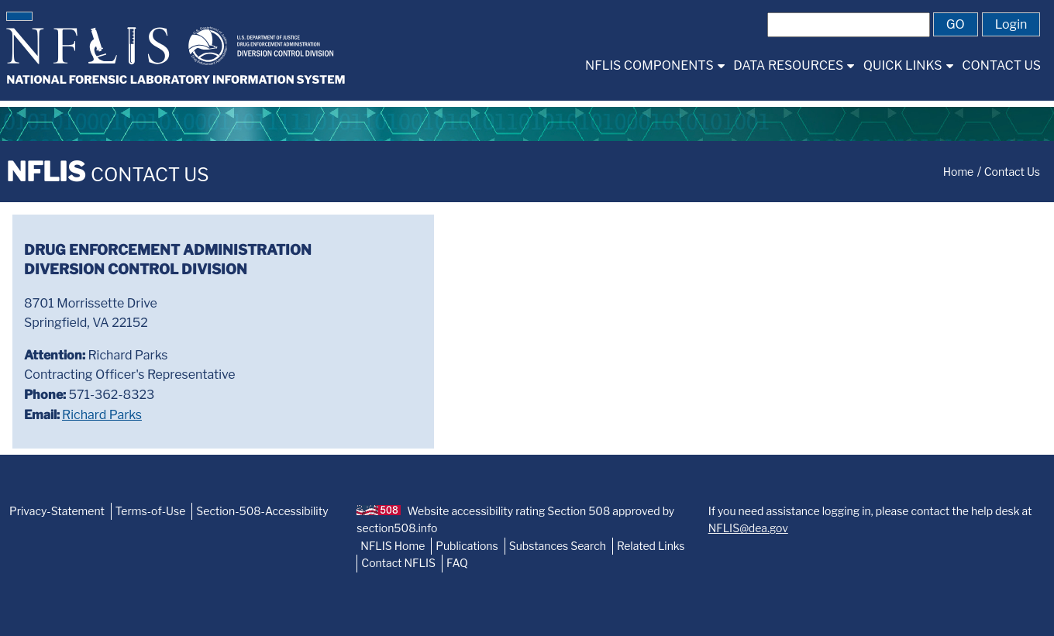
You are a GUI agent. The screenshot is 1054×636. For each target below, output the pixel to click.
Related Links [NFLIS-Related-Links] (651, 545)
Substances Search (557, 545)
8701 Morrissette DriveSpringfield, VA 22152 (90, 313)
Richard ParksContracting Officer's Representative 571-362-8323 (130, 385)
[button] (19, 16)
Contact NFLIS (398, 562)
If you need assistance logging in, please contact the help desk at (870, 519)
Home (958, 171)
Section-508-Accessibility (262, 510)
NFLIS (107, 171)
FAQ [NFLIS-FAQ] (457, 562)
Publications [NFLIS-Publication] (467, 545)
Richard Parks (102, 414)
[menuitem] (654, 65)
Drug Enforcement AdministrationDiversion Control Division (168, 259)
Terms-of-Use (150, 510)
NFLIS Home (392, 545)
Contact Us (1012, 171)
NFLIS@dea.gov (748, 528)
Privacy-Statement (57, 510)
